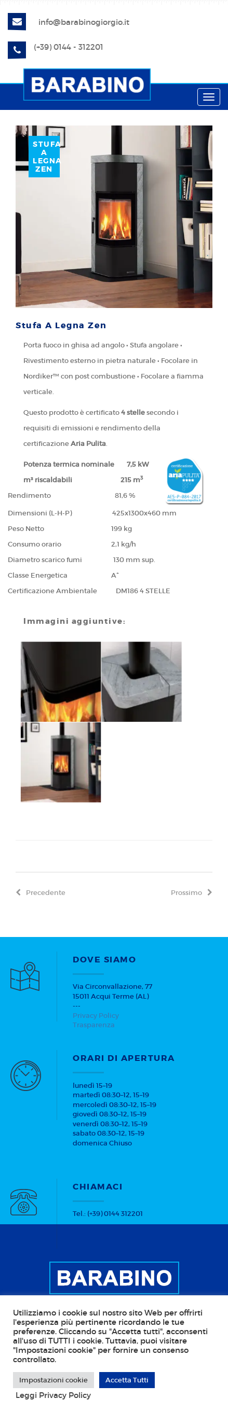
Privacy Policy (96, 1015)
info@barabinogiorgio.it (83, 22)
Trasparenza (94, 1024)
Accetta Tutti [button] (127, 1380)
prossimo (191, 892)
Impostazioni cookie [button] (53, 1380)
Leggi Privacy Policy (53, 1395)
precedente (40, 892)
